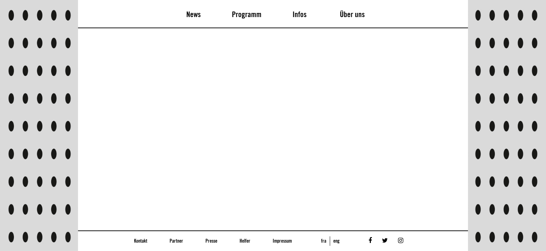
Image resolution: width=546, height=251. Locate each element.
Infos (299, 14)
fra (323, 241)
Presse (211, 241)
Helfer (245, 241)
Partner (176, 241)
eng (336, 241)
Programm (247, 14)
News (193, 14)
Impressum (282, 241)
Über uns (352, 14)
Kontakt (140, 241)
